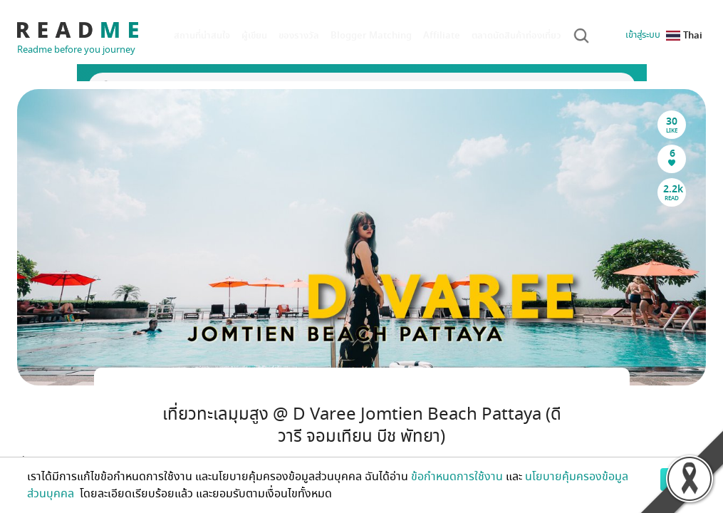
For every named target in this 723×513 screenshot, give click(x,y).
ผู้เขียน (254, 35)
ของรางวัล (299, 35)
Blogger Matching (371, 35)
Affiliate (441, 35)
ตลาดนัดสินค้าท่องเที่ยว (516, 35)
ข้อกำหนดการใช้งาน (457, 476)
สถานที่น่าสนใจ (202, 35)
